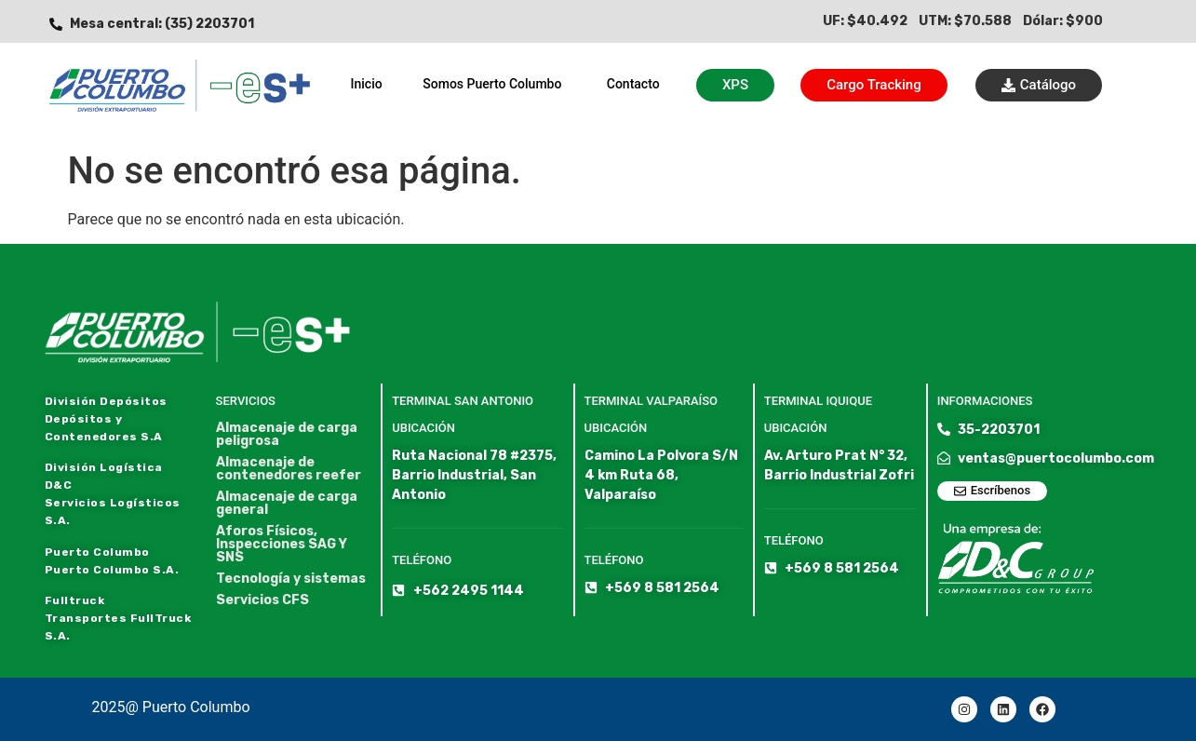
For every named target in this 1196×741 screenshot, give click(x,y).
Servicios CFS (262, 600)
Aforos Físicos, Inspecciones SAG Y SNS (281, 544)
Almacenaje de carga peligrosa (286, 435)
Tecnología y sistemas (291, 579)
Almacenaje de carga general (286, 504)
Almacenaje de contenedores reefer (288, 469)
